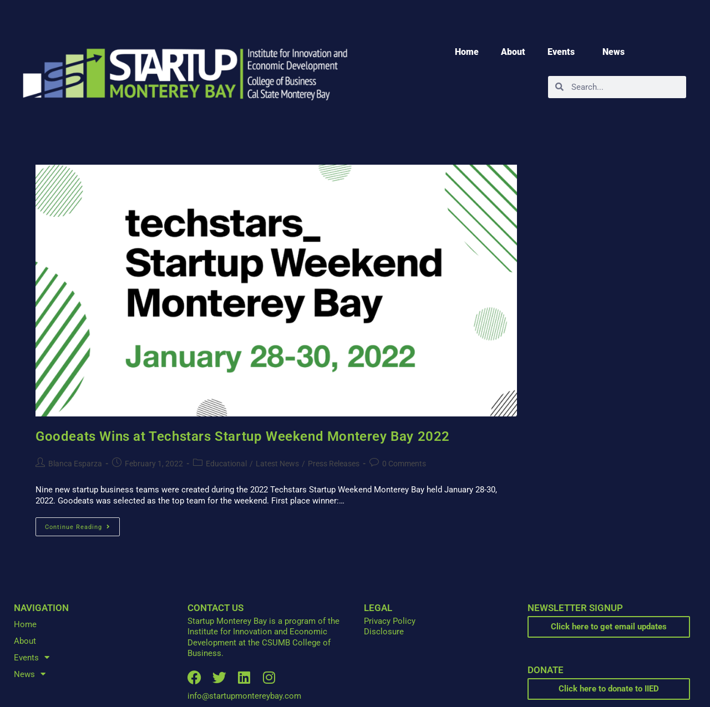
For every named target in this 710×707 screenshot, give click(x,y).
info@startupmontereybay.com (244, 696)
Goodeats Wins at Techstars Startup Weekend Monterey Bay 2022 (243, 436)
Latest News (277, 463)
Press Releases (333, 463)
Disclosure (384, 632)
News (616, 52)
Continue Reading (82, 524)
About (513, 52)
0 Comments (404, 463)
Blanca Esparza (75, 463)
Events (563, 52)
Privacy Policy (389, 621)
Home (467, 52)
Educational (226, 463)
